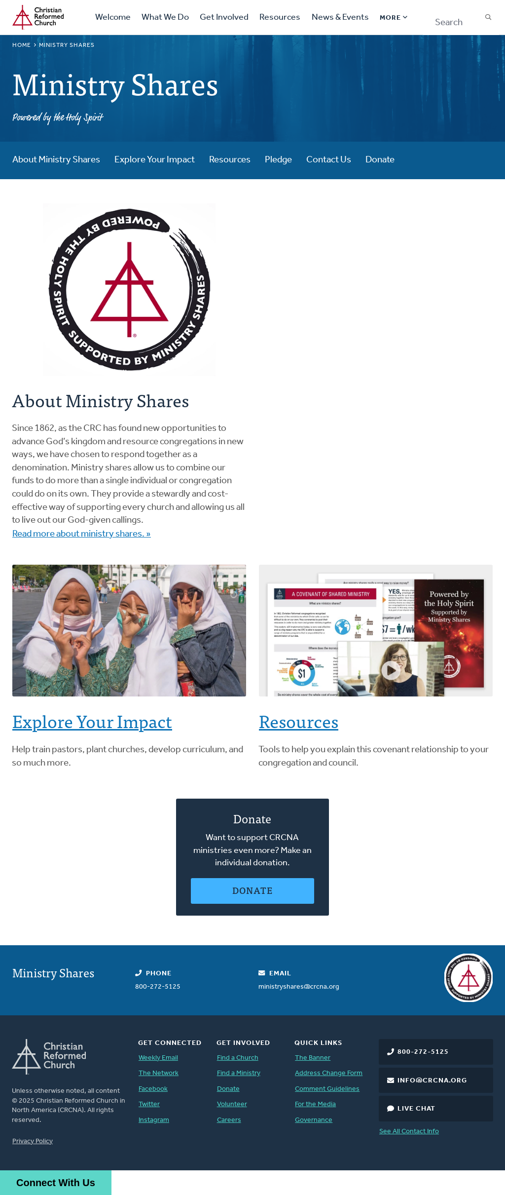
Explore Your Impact (154, 160)
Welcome (113, 17)
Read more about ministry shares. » (81, 534)
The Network (159, 1073)
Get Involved (224, 17)
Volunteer (232, 1104)
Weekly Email (158, 1058)
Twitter (149, 1104)
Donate (380, 160)
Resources (279, 17)
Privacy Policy (32, 1141)
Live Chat (416, 1109)
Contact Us (328, 160)
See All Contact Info (409, 1131)
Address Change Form (328, 1073)
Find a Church (237, 1058)
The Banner (312, 1058)
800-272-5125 (423, 1052)
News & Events (340, 17)
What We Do (165, 17)
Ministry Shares (53, 972)
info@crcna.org (432, 1080)
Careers (229, 1120)
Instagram (154, 1120)
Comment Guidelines (327, 1089)
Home (21, 45)
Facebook (153, 1089)
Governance (313, 1120)
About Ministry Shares (56, 160)
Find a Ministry (238, 1073)
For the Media (315, 1104)
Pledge (278, 160)
